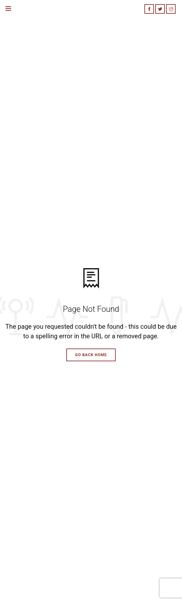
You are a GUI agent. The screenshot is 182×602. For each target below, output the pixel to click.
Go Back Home (91, 355)
